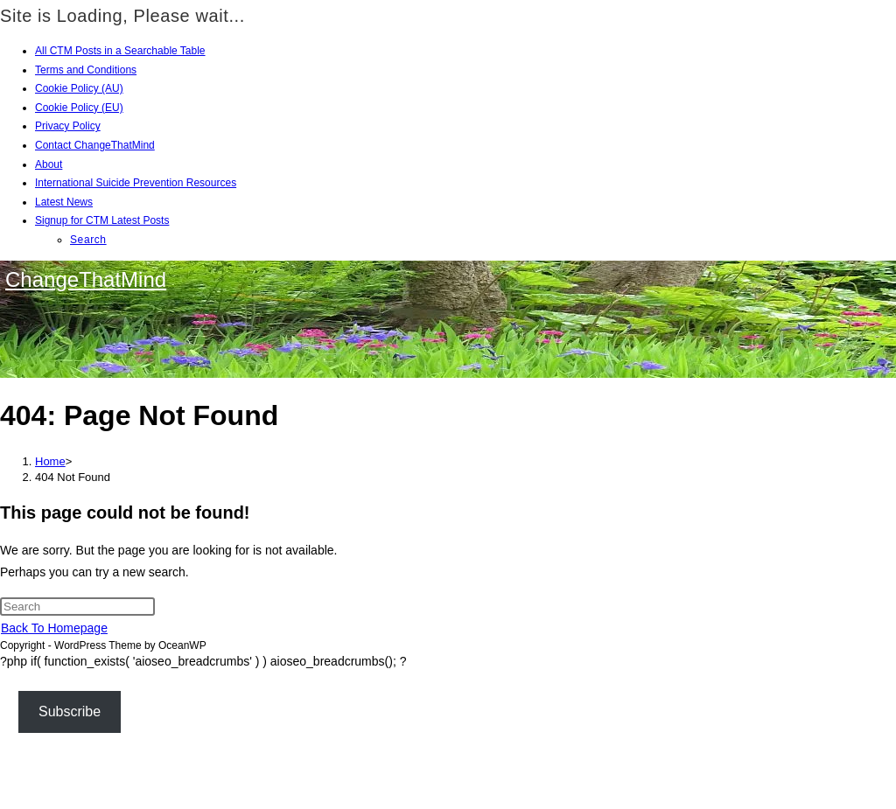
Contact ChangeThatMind (95, 145)
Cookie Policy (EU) (79, 107)
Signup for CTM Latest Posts (102, 220)
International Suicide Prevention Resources (135, 183)
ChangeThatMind (85, 279)
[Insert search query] (77, 606)
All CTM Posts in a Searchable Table (120, 51)
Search (88, 240)
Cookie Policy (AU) (79, 88)
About (48, 164)
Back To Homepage (54, 628)
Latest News (64, 202)
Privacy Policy (68, 126)
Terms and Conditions (85, 70)
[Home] (50, 461)
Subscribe (69, 711)
